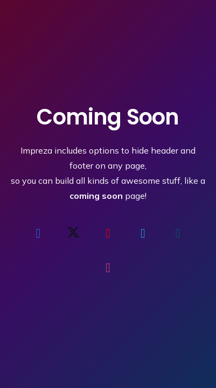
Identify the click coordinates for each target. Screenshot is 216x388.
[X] (73, 233)
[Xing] (178, 233)
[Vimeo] (143, 233)
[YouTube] (108, 233)
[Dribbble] (108, 268)
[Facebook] (38, 233)
